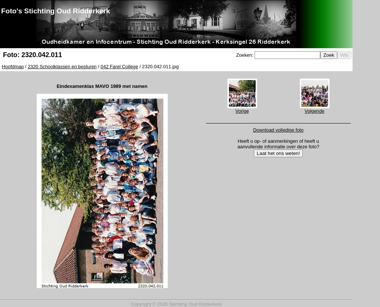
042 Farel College (119, 66)
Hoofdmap (13, 66)
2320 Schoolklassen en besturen (62, 66)
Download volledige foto (278, 130)
